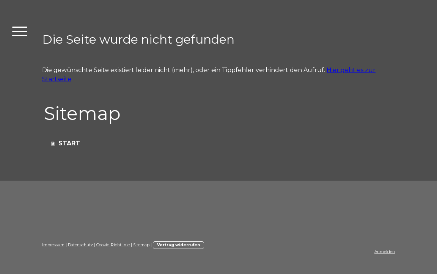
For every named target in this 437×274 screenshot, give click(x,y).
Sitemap (141, 245)
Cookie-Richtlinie (113, 245)
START (69, 143)
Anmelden (384, 251)
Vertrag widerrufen (178, 245)
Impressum (53, 245)
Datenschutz (80, 245)
